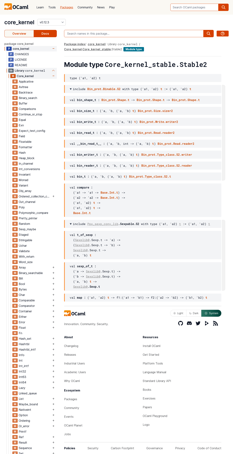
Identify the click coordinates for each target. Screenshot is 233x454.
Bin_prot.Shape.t (115, 100)
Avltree (23, 87)
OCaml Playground (155, 416)
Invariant (25, 174)
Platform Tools (153, 363)
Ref (21, 437)
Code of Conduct (209, 448)
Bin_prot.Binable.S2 (104, 89)
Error (22, 322)
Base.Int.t (109, 192)
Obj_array (25, 191)
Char (22, 295)
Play (112, 7)
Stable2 (117, 49)
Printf (22, 431)
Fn (20, 333)
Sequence (25, 448)
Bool (22, 284)
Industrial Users (74, 363)
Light (178, 313)
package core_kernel (18, 44)
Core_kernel (25, 76)
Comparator (27, 306)
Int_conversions (29, 169)
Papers (147, 407)
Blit (21, 278)
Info (21, 355)
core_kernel (19, 22)
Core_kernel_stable (96, 49)
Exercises (149, 398)
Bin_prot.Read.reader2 (156, 133)
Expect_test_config (32, 131)
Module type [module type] (134, 49)
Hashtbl (24, 344)
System (211, 313)
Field (22, 136)
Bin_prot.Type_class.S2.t (150, 176)
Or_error (24, 426)
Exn (21, 125)
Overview (19, 33)
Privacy (180, 448)
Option (23, 415)
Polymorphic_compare (33, 213)
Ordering (24, 420)
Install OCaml (151, 346)
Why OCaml (72, 381)
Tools (52, 7)
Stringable (25, 240)
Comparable (27, 300)
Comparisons (27, 109)
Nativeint (25, 410)
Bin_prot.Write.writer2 (159, 122)
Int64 (22, 382)
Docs (45, 33)
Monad (23, 180)
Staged (24, 234)
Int (21, 360)
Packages (66, 7)
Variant (23, 185)
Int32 (22, 371)
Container (25, 311)
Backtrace (26, 92)
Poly (22, 207)
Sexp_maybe (27, 229)
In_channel (26, 163)
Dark (193, 313)
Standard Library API (157, 381)
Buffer (23, 103)
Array (22, 267)
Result (23, 442)
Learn (40, 7)
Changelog (71, 346)
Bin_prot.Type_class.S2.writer (166, 154)
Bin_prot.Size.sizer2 (155, 111)
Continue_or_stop (30, 114)
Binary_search (28, 98)
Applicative (26, 81)
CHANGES (22, 54)
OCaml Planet (73, 425)
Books (147, 389)
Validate (24, 251)
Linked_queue (28, 393)
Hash (22, 152)
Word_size (26, 262)
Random (24, 224)
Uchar (23, 245)
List (21, 399)
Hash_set (25, 338)
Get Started (151, 354)
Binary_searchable (31, 273)
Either (23, 317)
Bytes (23, 289)
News (101, 7)
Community (85, 7)
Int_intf (24, 366)
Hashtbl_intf (27, 349)
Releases (70, 354)
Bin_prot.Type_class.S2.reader (166, 165)
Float (22, 327)
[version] (51, 22)
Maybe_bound (28, 404)
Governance (154, 448)
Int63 (22, 377)
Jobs (67, 434)
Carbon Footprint (122, 448)
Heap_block (26, 158)
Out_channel (27, 202)
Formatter (25, 147)
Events (69, 416)
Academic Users (75, 372)
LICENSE (21, 59)
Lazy (22, 388)
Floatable (25, 141)
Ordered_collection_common (35, 196)
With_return (26, 256)
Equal (22, 120)
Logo (146, 424)
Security (93, 448)
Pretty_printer (28, 218)
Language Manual (154, 372)
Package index (74, 44)
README (21, 65)
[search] (223, 7)
